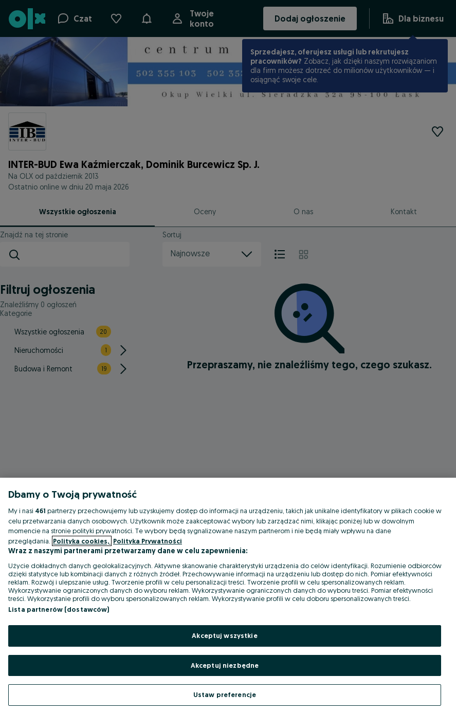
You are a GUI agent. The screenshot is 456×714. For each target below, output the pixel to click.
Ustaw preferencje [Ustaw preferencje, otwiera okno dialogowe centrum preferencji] (224, 694)
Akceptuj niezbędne (225, 665)
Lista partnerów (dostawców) (59, 609)
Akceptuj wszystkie (224, 635)
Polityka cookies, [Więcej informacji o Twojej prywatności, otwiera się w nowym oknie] (82, 541)
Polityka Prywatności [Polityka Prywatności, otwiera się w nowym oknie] (147, 541)
